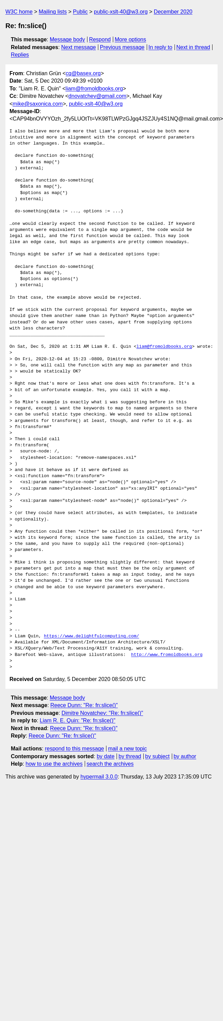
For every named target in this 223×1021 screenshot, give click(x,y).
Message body (67, 39)
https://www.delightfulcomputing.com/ (91, 636)
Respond (100, 39)
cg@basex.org (83, 73)
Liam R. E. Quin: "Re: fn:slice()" (77, 720)
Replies (20, 55)
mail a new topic (127, 748)
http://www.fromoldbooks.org (167, 655)
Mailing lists (53, 12)
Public (80, 12)
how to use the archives (54, 764)
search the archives (110, 764)
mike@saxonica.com (38, 104)
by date (105, 756)
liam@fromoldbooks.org (94, 88)
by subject (157, 756)
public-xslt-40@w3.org (121, 12)
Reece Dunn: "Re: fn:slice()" (84, 705)
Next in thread (193, 47)
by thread (130, 756)
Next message (78, 47)
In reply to (160, 47)
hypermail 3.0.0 (98, 777)
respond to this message (74, 748)
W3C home (19, 12)
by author (185, 756)
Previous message (122, 47)
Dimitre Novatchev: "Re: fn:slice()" (102, 713)
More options (130, 39)
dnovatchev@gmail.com (97, 96)
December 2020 (173, 12)
